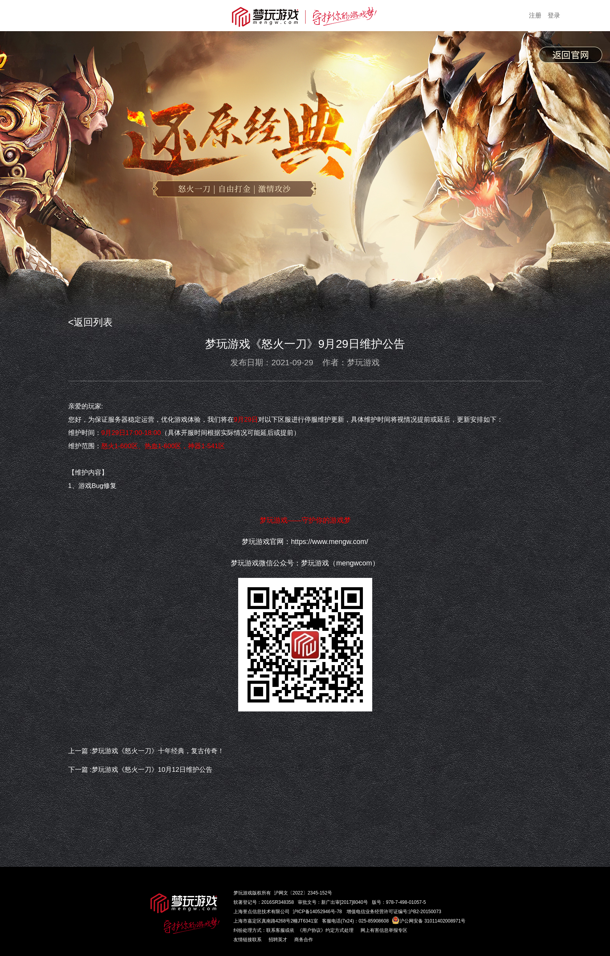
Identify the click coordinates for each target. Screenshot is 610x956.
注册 (535, 15)
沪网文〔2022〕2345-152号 (303, 893)
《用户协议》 (311, 930)
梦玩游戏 (242, 893)
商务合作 (303, 939)
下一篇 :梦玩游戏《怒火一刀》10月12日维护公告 (140, 769)
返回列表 (93, 322)
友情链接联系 (247, 939)
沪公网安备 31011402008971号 (428, 921)
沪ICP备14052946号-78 (317, 911)
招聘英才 (278, 939)
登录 (554, 15)
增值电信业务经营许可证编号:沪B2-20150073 (394, 911)
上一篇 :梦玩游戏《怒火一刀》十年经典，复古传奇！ (146, 751)
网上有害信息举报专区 (384, 930)
